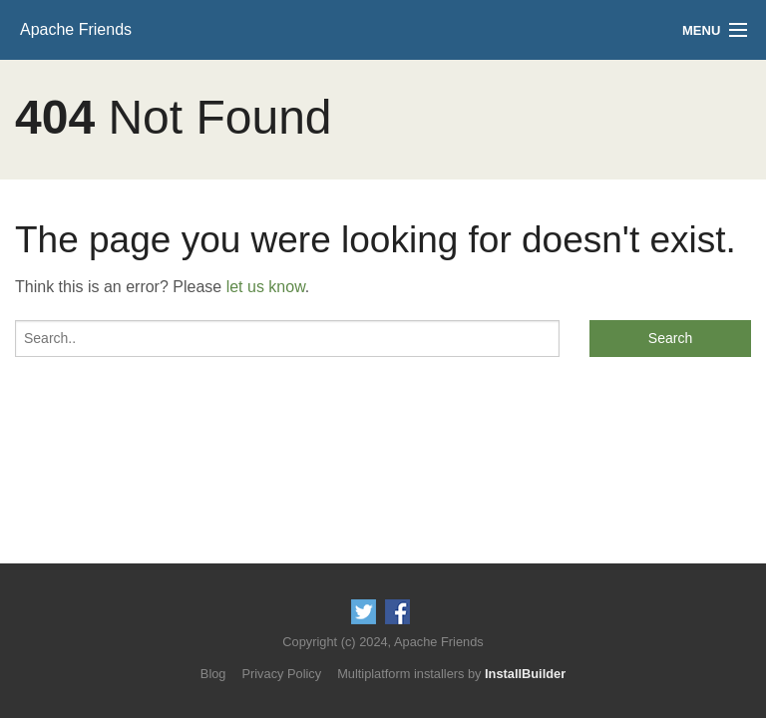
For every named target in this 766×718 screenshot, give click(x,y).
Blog (213, 673)
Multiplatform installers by (451, 673)
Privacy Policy (281, 673)
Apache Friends (76, 29)
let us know (265, 286)
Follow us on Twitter (363, 611)
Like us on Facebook (397, 611)
